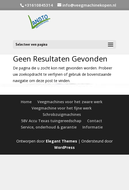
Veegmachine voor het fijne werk (62, 108)
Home (26, 101)
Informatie (92, 127)
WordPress (64, 147)
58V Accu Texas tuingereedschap (51, 120)
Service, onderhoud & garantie (49, 127)
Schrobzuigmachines (62, 114)
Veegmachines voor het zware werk (69, 101)
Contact (94, 120)
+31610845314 (38, 5)
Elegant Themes (61, 141)
